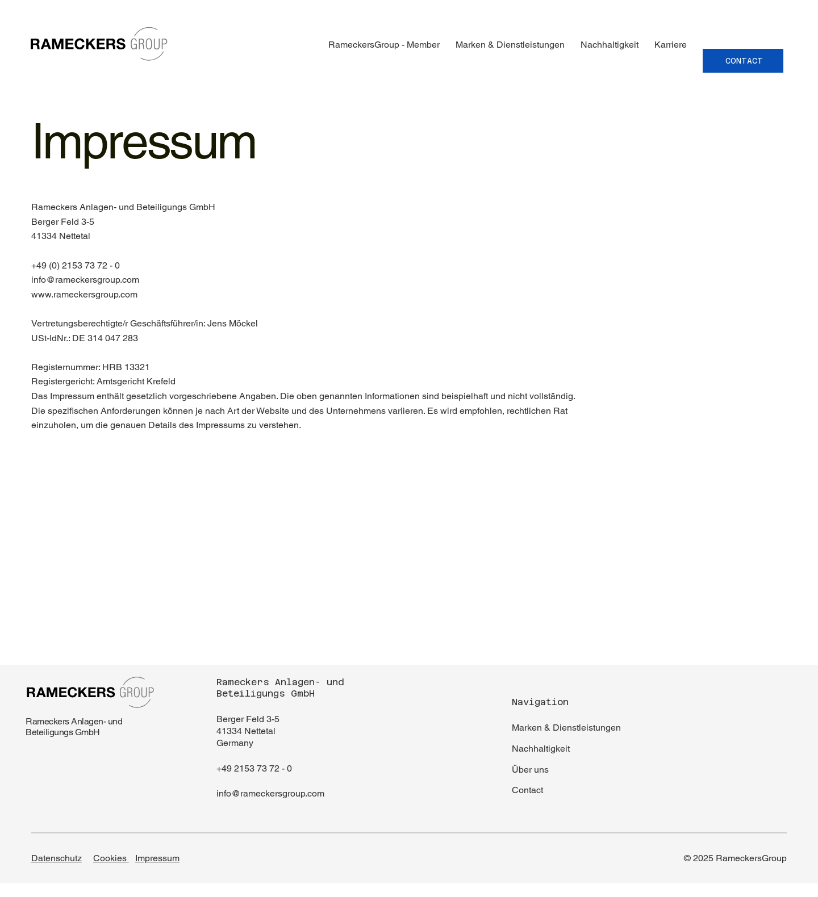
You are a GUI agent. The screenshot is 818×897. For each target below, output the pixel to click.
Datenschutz (56, 858)
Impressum (157, 858)
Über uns (530, 769)
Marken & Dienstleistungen (566, 727)
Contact (527, 790)
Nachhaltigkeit (541, 748)
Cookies (111, 858)
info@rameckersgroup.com (270, 793)
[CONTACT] (743, 61)
